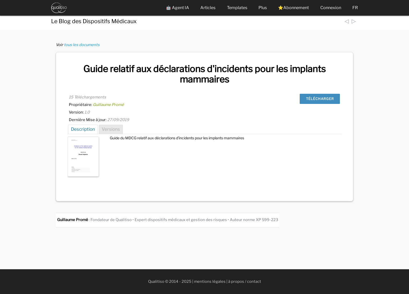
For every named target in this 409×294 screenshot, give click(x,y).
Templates (237, 7)
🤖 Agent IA (177, 7)
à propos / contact (244, 281)
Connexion (330, 7)
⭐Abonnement (293, 7)
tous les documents (82, 44)
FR (355, 7)
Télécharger (320, 99)
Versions (111, 129)
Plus (262, 7)
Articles (207, 7)
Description (83, 129)
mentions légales (210, 281)
